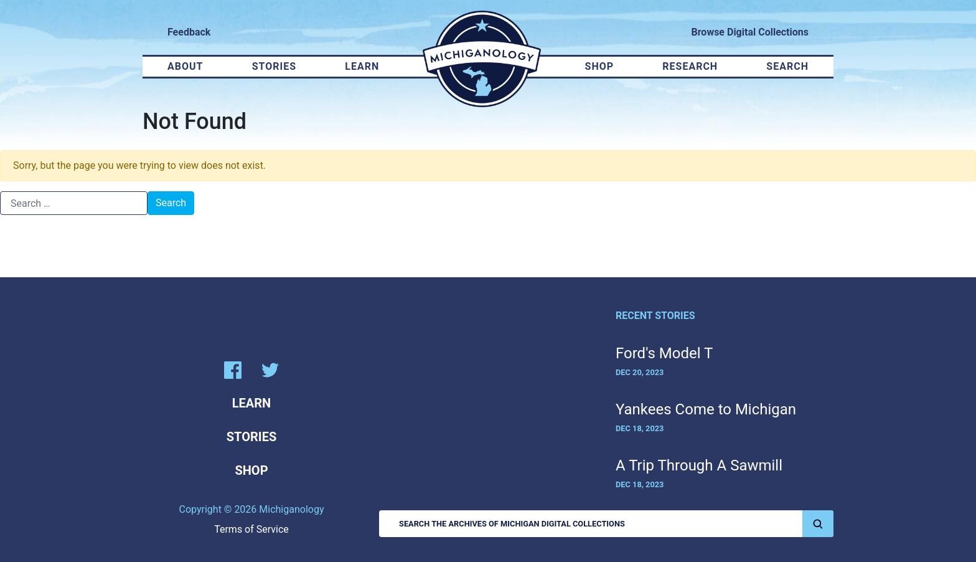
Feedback (188, 32)
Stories (274, 66)
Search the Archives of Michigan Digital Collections (616, 523)
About (185, 66)
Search (787, 66)
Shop (599, 66)
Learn (362, 66)
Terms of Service (251, 529)
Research (690, 66)
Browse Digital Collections (750, 32)
